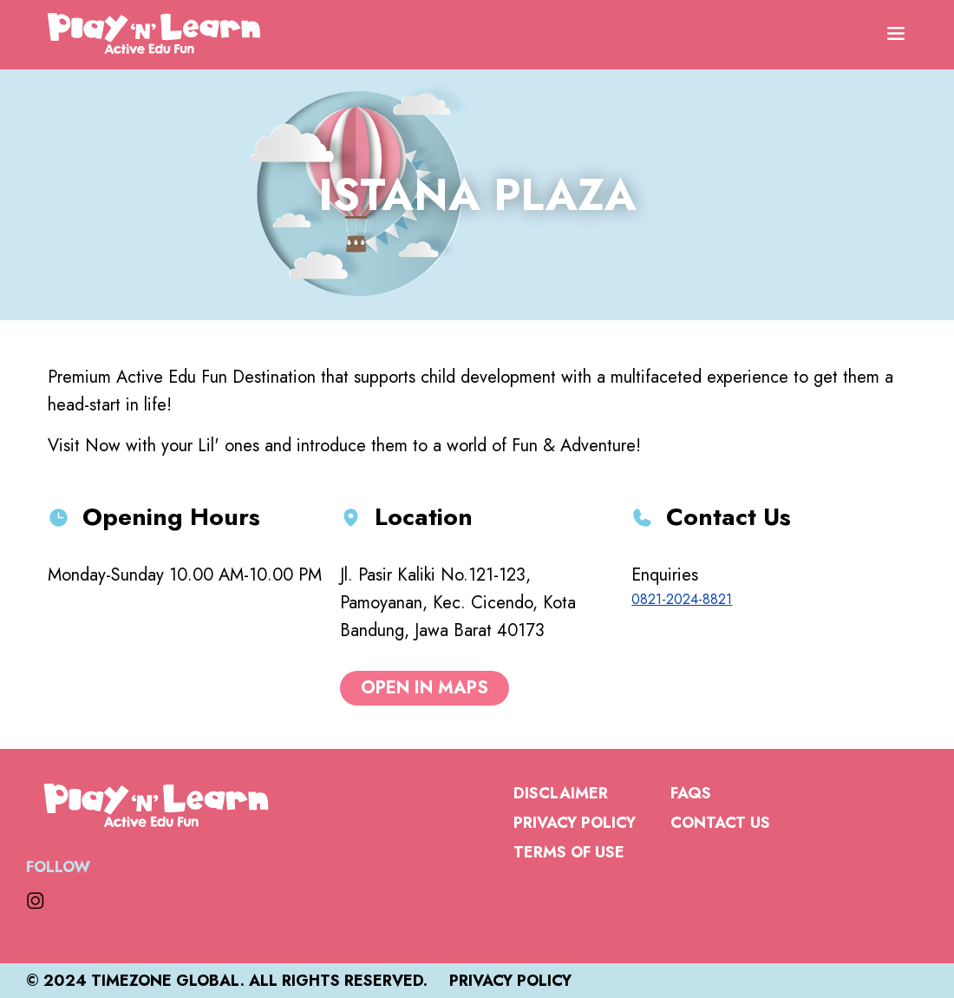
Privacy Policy (574, 822)
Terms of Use (568, 852)
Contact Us (720, 822)
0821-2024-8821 (681, 599)
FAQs (690, 793)
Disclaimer (560, 793)
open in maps (424, 687)
